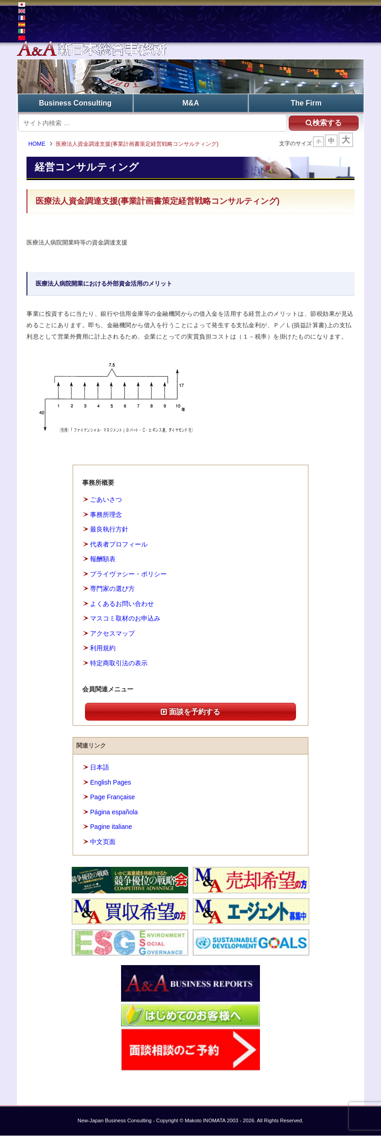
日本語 (99, 767)
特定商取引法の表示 (119, 663)
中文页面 (103, 841)
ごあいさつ (106, 499)
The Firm (306, 103)
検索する (323, 123)
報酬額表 (103, 559)
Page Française (112, 797)
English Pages (110, 782)
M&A (190, 103)
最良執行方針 (109, 529)
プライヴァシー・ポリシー (128, 574)
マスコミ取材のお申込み (125, 618)
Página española (114, 812)
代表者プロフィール (119, 544)
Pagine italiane (111, 827)
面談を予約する (190, 712)
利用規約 (103, 648)
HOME (37, 144)
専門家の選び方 (112, 589)
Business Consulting (75, 103)
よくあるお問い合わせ (122, 603)
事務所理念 (106, 514)
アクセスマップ (112, 633)
